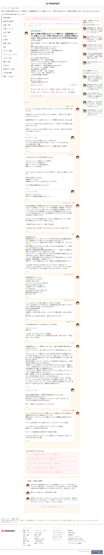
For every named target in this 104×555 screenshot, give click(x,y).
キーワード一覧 (57, 535)
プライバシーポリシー (74, 537)
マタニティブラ (62, 92)
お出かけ (6, 65)
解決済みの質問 (8, 21)
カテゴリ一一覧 (57, 537)
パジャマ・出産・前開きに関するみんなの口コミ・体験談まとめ (45, 472)
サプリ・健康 (7, 51)
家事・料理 (6, 43)
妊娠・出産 (6, 25)
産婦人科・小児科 (9, 69)
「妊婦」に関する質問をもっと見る (52, 507)
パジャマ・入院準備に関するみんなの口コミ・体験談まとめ (43, 454)
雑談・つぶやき (8, 76)
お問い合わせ (71, 532)
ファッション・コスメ (10, 54)
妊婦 (65, 89)
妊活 (4, 47)
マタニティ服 (36, 89)
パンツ (40, 92)
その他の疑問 (7, 73)
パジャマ (45, 89)
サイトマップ (56, 539)
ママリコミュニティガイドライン (77, 541)
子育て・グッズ (8, 28)
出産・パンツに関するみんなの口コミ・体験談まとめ (41, 467)
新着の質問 (6, 17)
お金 (34, 92)
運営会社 (70, 530)
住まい (5, 36)
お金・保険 (6, 32)
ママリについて (57, 530)
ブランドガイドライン (59, 532)
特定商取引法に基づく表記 (75, 539)
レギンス (47, 92)
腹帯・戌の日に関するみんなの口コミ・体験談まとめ (41, 458)
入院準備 (72, 92)
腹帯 (52, 89)
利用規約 (70, 535)
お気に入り (74, 84)
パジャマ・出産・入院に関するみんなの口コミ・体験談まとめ (44, 463)
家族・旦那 (6, 62)
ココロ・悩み (7, 58)
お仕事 (5, 40)
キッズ (71, 89)
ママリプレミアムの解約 (74, 543)
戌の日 (59, 89)
